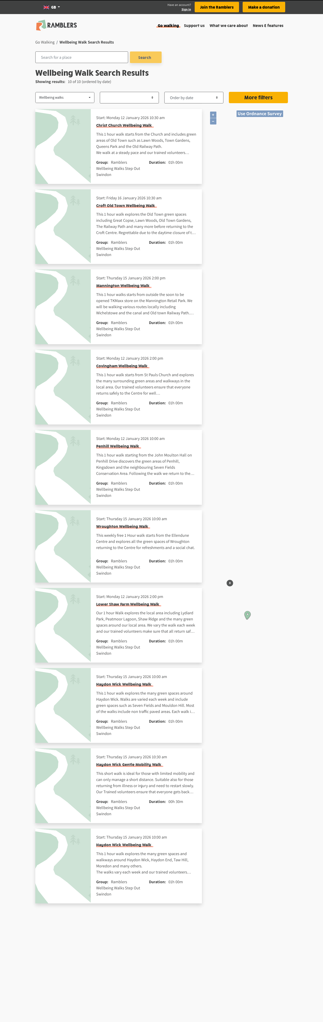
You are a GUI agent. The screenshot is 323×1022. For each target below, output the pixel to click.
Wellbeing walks (51, 97)
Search (145, 57)
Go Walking (45, 42)
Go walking (168, 25)
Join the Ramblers (217, 7)
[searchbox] (81, 57)
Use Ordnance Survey (260, 113)
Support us (194, 25)
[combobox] (81, 57)
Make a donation (264, 7)
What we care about (229, 25)
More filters (258, 97)
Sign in (186, 9)
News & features (268, 25)
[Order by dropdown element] (193, 97)
